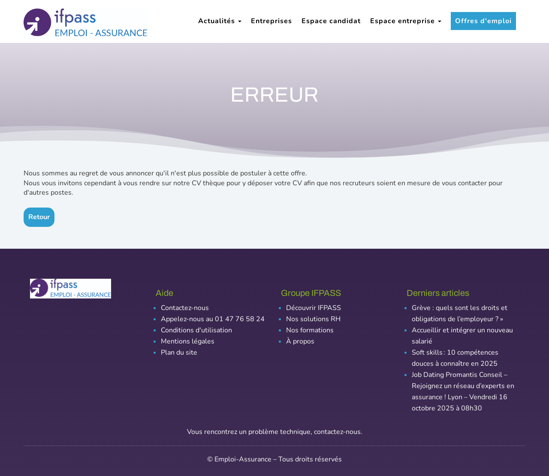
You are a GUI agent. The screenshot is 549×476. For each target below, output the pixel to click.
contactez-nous (337, 432)
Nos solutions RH (313, 319)
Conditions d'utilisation (196, 330)
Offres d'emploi (483, 21)
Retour (39, 217)
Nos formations (310, 330)
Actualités (219, 21)
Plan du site (179, 352)
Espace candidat (331, 21)
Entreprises (271, 21)
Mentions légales (187, 341)
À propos (300, 341)
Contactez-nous (185, 308)
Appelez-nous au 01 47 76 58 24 (213, 319)
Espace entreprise (405, 21)
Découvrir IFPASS (313, 308)
